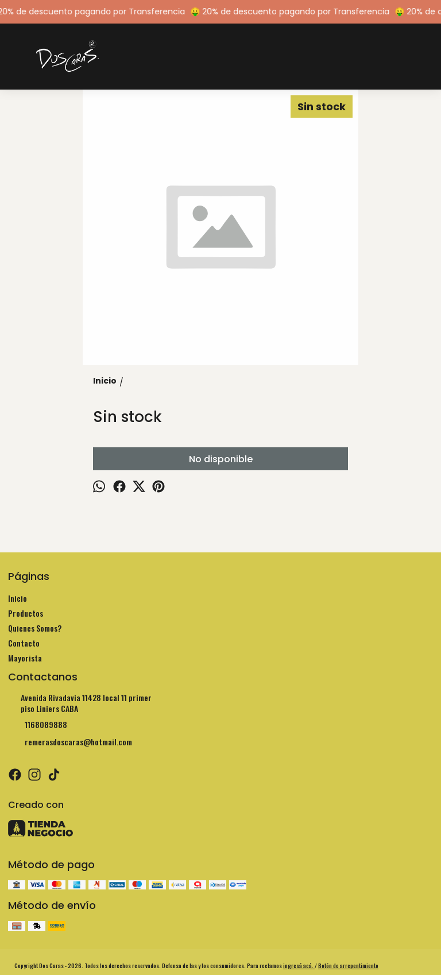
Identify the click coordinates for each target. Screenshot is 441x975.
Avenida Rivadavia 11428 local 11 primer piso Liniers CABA (80, 702)
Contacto (24, 643)
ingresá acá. (299, 965)
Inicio (17, 598)
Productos (25, 613)
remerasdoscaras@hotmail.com (70, 742)
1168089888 (37, 725)
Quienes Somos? (34, 628)
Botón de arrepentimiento (348, 965)
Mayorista (25, 658)
